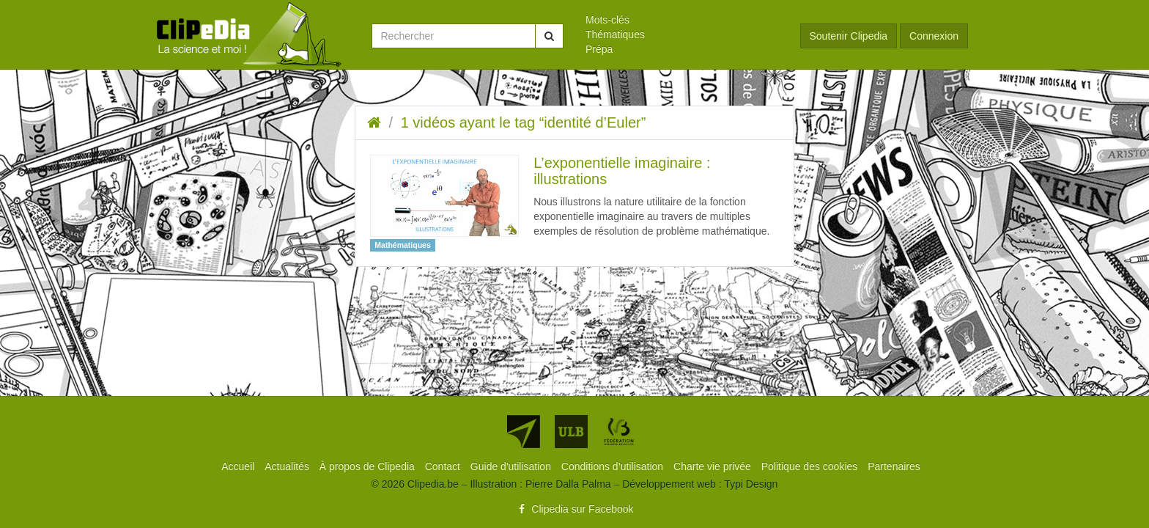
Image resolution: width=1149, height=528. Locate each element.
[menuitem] (681, 19)
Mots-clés (607, 20)
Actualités (288, 466)
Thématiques (615, 34)
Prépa (599, 49)
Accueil (239, 466)
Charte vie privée (713, 466)
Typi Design (750, 484)
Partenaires (894, 466)
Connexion (933, 36)
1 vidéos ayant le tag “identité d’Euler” (523, 122)
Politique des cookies (810, 466)
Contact (444, 466)
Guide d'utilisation (512, 466)
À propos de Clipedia (368, 466)
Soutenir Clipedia (849, 36)
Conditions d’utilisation (613, 466)
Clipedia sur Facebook (574, 509)
